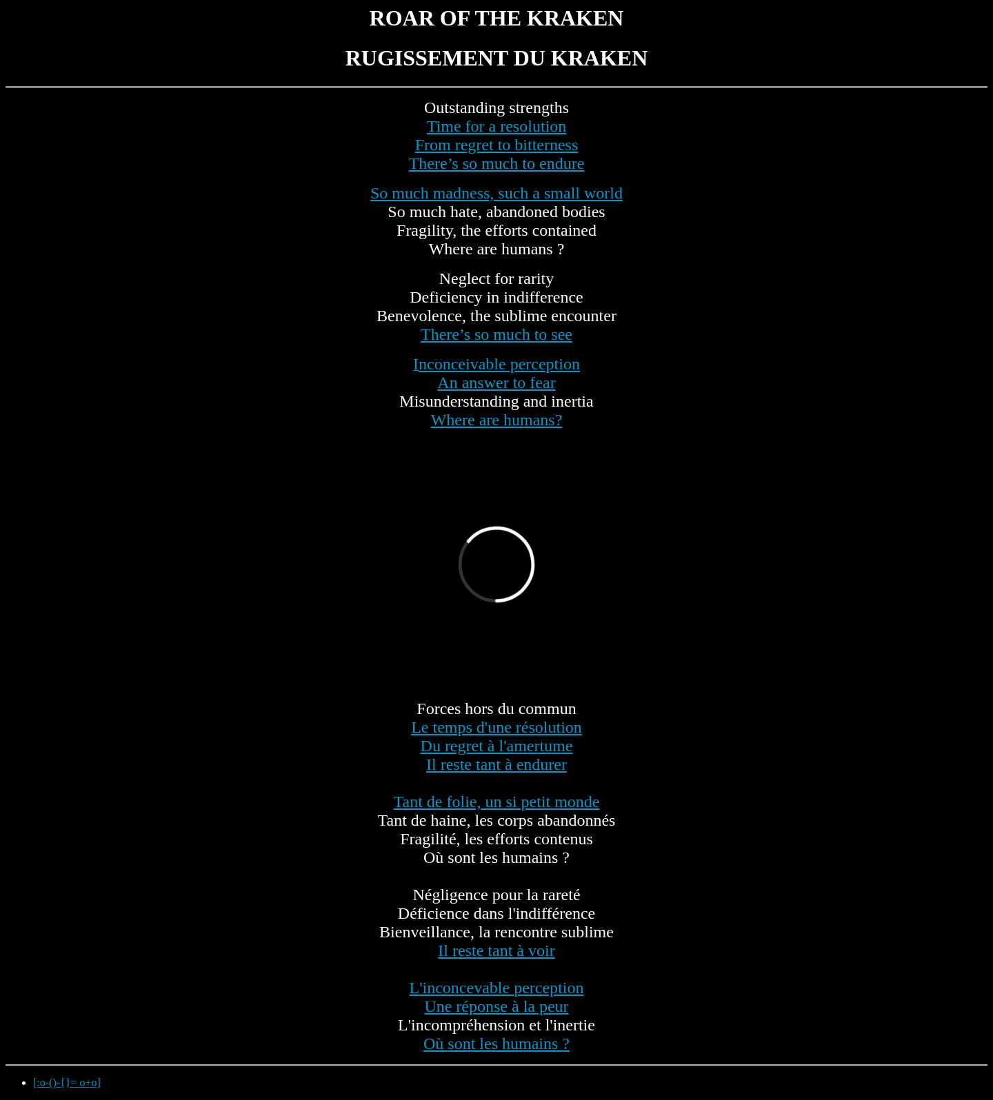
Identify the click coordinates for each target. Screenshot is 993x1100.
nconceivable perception (499, 364)
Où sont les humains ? (496, 1043)
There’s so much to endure (497, 163)
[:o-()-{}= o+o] (67, 1082)
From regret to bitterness (497, 145)
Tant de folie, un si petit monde (497, 802)
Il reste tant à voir (496, 950)
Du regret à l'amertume (497, 746)
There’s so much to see (496, 334)
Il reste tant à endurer (496, 764)
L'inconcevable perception (497, 988)
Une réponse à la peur (496, 1006)
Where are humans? (497, 420)
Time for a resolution (496, 126)
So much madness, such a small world (496, 193)
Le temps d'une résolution (496, 727)
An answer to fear (496, 382)
